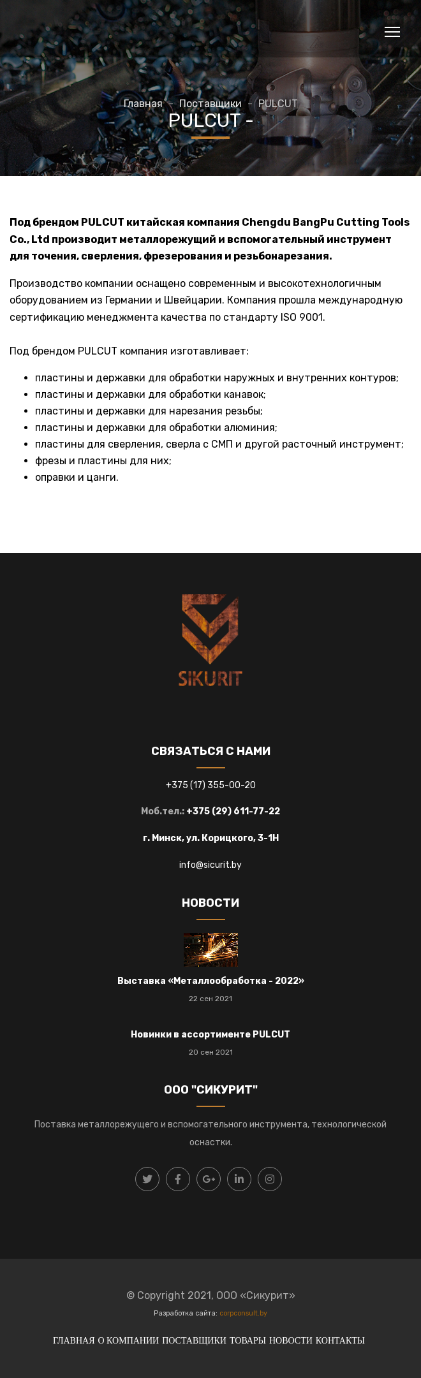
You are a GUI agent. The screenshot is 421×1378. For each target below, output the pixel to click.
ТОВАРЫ (248, 1340)
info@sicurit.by (210, 865)
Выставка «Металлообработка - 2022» (210, 981)
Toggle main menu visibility (393, 30)
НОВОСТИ (291, 1340)
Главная (143, 104)
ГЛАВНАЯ (74, 1340)
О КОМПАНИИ (128, 1340)
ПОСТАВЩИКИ (194, 1340)
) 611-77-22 (254, 811)
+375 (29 (207, 811)
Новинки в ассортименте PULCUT (210, 1034)
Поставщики (210, 104)
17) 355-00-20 (224, 785)
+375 (178, 785)
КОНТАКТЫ (340, 1340)
